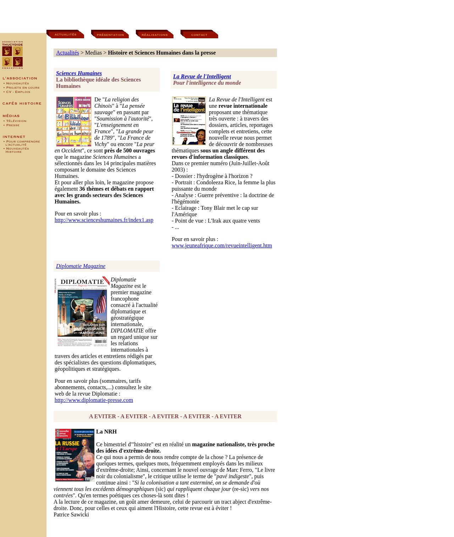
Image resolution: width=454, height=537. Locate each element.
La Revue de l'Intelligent (202, 76)
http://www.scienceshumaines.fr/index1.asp (104, 220)
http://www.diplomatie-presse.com (94, 400)
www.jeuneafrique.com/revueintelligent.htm (222, 245)
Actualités (67, 53)
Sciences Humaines (79, 73)
